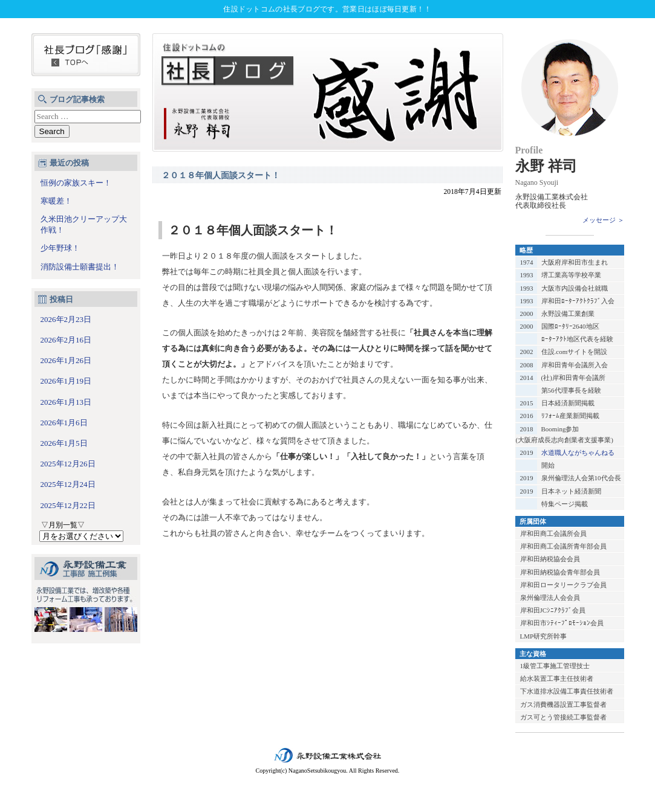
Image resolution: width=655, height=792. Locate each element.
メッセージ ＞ (603, 220)
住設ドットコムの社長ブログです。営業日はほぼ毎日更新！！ (327, 9)
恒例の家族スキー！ (76, 182)
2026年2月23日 (66, 319)
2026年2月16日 (66, 339)
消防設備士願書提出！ (80, 266)
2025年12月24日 (68, 484)
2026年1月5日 (64, 443)
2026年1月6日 (64, 422)
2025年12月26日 (68, 463)
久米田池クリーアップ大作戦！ (84, 224)
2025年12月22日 (68, 505)
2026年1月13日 (66, 402)
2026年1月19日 (66, 380)
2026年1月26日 (66, 360)
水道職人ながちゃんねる (577, 452)
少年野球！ (60, 248)
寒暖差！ (56, 200)
